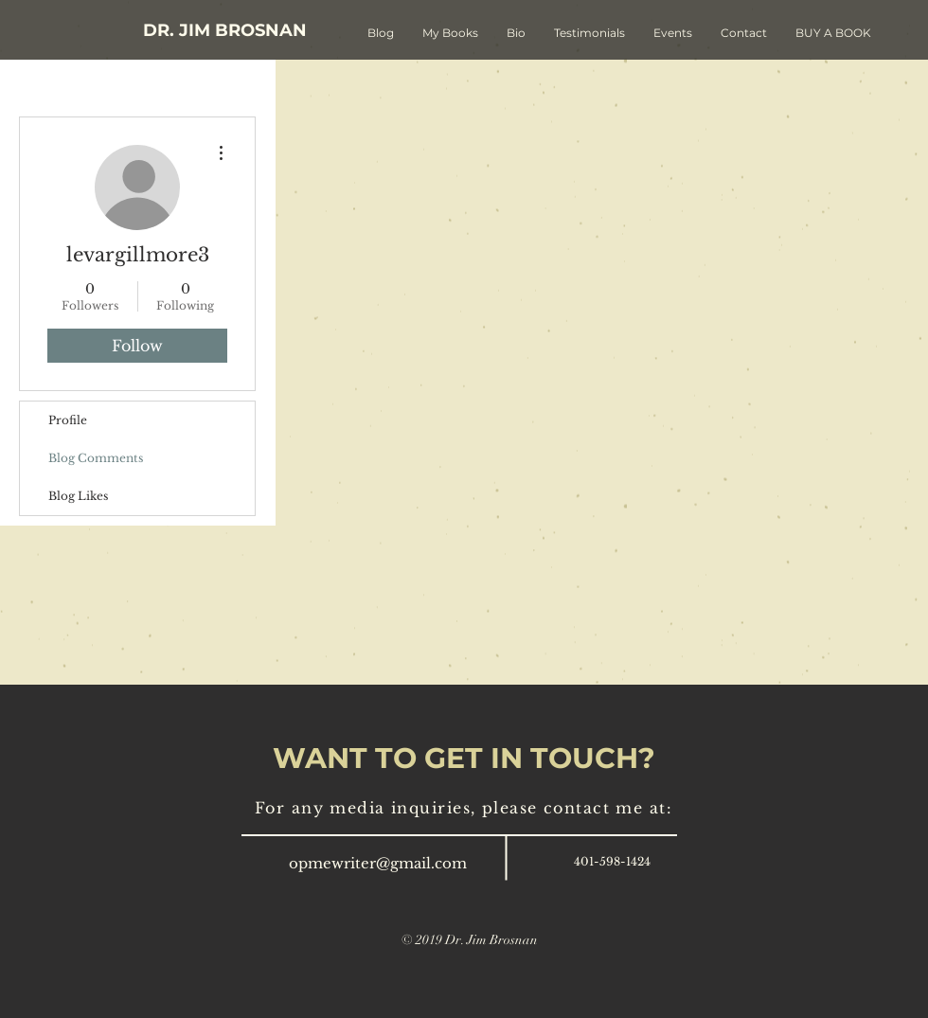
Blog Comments (95, 458)
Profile (67, 420)
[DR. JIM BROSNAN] (225, 31)
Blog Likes (78, 496)
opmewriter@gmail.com (378, 863)
